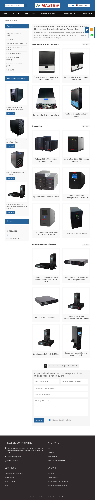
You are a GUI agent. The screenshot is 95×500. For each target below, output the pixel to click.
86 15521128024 (12, 231)
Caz (33, 14)
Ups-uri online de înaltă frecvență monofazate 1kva (15, 108)
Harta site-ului (52, 456)
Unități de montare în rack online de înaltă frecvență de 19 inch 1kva (16, 207)
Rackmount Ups (53, 477)
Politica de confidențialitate (56, 460)
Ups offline (9, 39)
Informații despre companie (14, 473)
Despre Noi (87, 14)
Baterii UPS (10, 70)
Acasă (4, 14)
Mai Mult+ (86, 44)
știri (26, 14)
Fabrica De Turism (48, 14)
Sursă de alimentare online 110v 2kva (15, 173)
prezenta (39, 420)
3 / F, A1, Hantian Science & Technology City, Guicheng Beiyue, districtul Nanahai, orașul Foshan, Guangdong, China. (25, 450)
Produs (15, 14)
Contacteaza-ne (69, 14)
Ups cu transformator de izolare (58, 481)
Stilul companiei (10, 477)
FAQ (6, 485)
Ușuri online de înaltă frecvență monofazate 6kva (16, 141)
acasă (7, 20)
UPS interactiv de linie (13, 53)
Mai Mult (11, 113)
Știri (49, 448)
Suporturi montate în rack (14, 43)
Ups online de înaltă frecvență (57, 485)
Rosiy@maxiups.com (13, 238)
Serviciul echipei (10, 481)
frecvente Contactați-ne (18, 443)
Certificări (51, 452)
